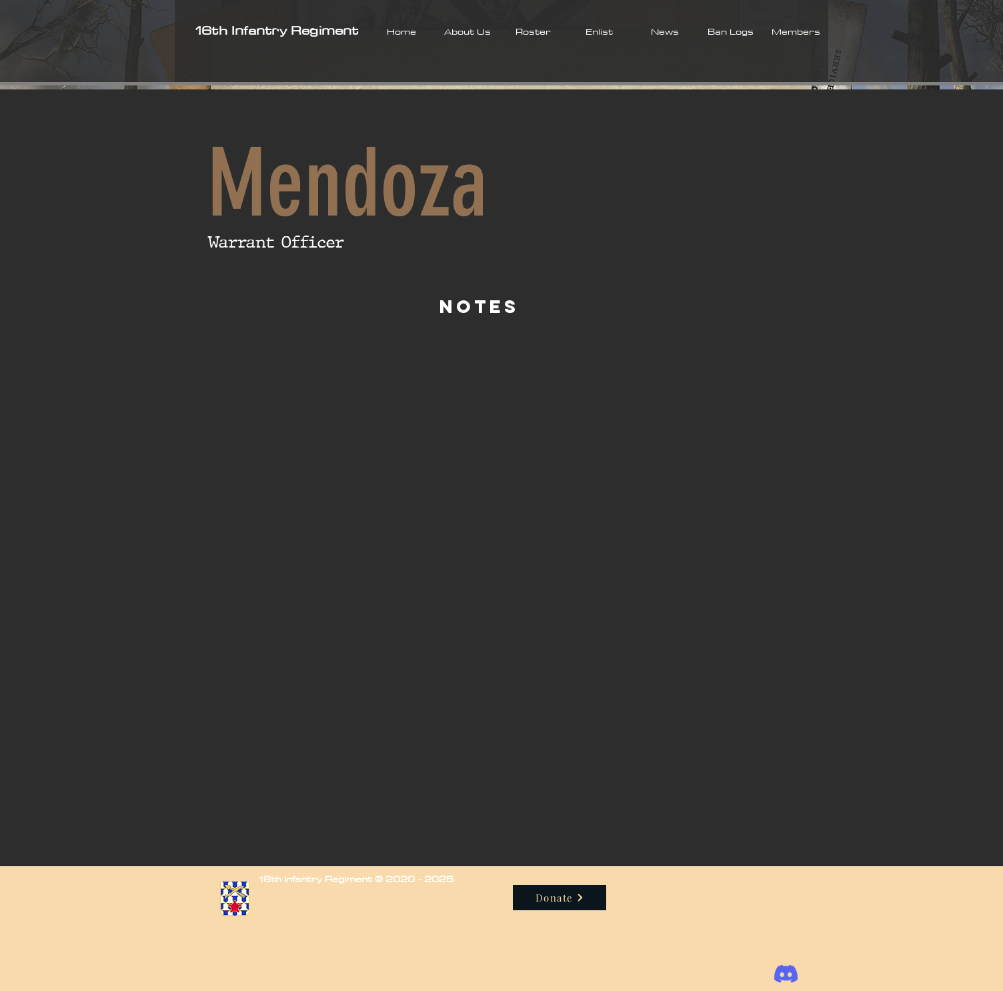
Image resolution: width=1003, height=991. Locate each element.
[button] (467, 31)
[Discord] (786, 974)
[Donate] (559, 897)
